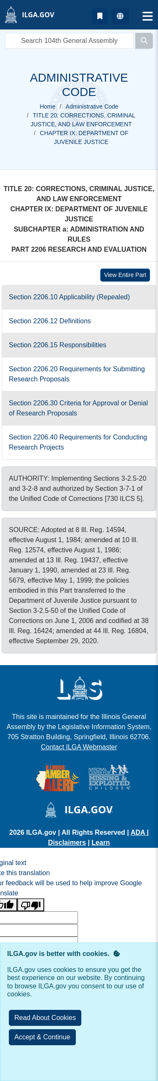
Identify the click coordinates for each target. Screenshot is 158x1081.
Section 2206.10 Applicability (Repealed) (69, 297)
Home (47, 106)
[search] (69, 41)
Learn (100, 842)
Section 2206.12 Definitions (50, 321)
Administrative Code (92, 106)
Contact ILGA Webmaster (79, 747)
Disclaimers (67, 842)
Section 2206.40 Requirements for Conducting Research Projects (78, 442)
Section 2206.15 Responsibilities (57, 345)
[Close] (42, 1037)
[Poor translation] (30, 904)
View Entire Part (125, 275)
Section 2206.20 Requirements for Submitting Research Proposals (77, 374)
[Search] (144, 41)
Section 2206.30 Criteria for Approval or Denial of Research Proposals (78, 408)
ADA (139, 832)
